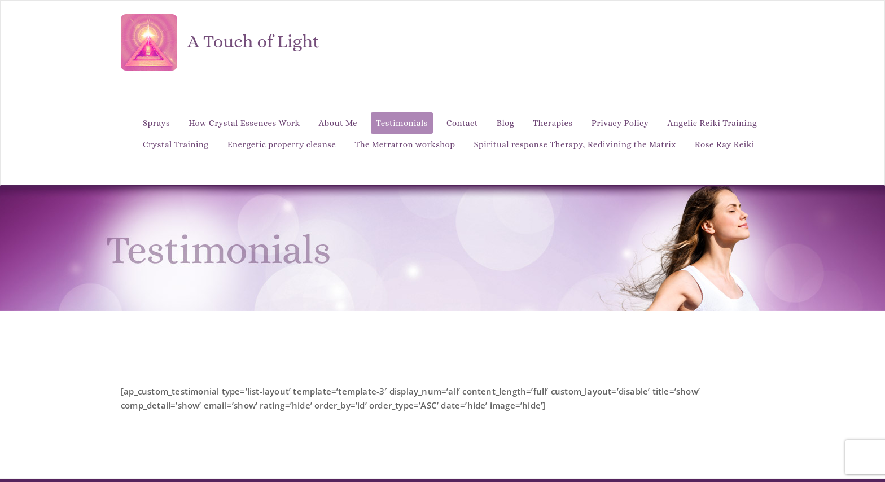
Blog (505, 123)
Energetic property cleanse (281, 144)
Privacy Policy (620, 123)
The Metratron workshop (404, 144)
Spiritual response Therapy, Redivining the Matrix (575, 144)
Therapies (553, 123)
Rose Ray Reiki (725, 144)
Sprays (156, 123)
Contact (462, 123)
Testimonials (402, 123)
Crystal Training (176, 144)
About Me (338, 123)
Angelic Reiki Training (712, 123)
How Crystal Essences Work (244, 123)
